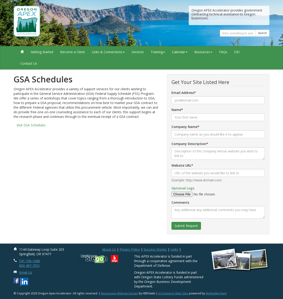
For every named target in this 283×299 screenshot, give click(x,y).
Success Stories (155, 249)
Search (262, 33)
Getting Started (42, 52)
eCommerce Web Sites (173, 293)
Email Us (25, 272)
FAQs (223, 52)
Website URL (181, 165)
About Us (109, 249)
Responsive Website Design (119, 293)
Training (158, 52)
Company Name (184, 127)
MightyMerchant (216, 293)
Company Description (188, 144)
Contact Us (29, 63)
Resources (203, 52)
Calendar (179, 52)
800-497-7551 (29, 265)
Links (174, 249)
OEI (236, 52)
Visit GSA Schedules (31, 125)
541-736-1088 (29, 261)
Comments (180, 202)
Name (176, 109)
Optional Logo (183, 188)
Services (138, 52)
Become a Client (72, 52)
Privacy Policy (130, 249)
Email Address (182, 92)
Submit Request (186, 226)
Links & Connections (108, 52)
